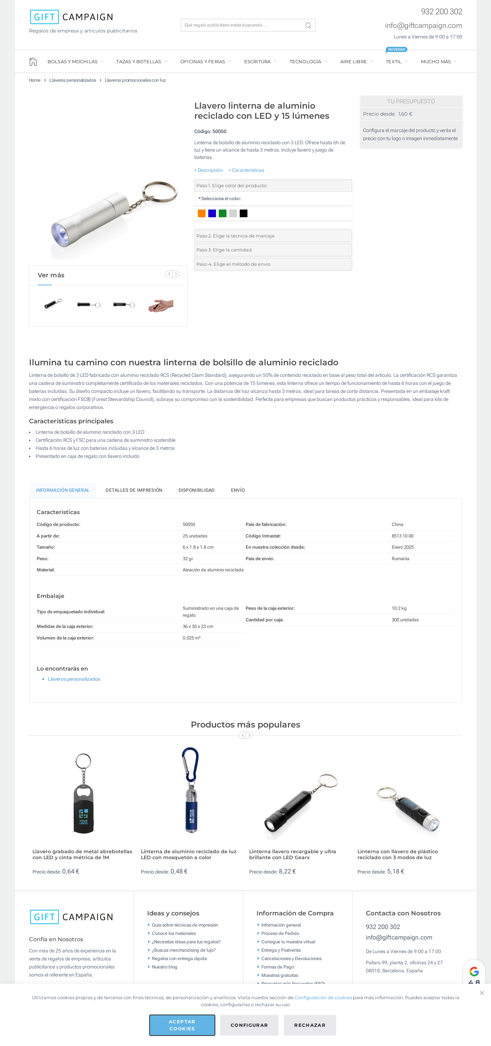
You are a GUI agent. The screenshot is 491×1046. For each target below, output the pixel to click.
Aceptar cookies (182, 1025)
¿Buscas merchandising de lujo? (184, 953)
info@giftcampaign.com (423, 25)
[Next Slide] (175, 273)
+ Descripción (208, 170)
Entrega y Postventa (281, 953)
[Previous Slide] (168, 273)
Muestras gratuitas (279, 978)
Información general (281, 928)
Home (35, 80)
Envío (238, 493)
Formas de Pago (277, 970)
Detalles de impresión (134, 493)
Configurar (249, 1025)
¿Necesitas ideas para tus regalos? (186, 945)
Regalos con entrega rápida (179, 961)
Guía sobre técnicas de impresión (185, 928)
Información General (63, 493)
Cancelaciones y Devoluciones (291, 961)
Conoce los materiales (174, 936)
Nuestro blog (165, 970)
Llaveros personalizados (72, 80)
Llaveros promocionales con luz (135, 80)
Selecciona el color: (219, 198)
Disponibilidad (197, 493)
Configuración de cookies (323, 997)
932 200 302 (441, 11)
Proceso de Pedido (280, 936)
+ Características (246, 170)
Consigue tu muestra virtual (288, 945)
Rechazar (310, 1025)
